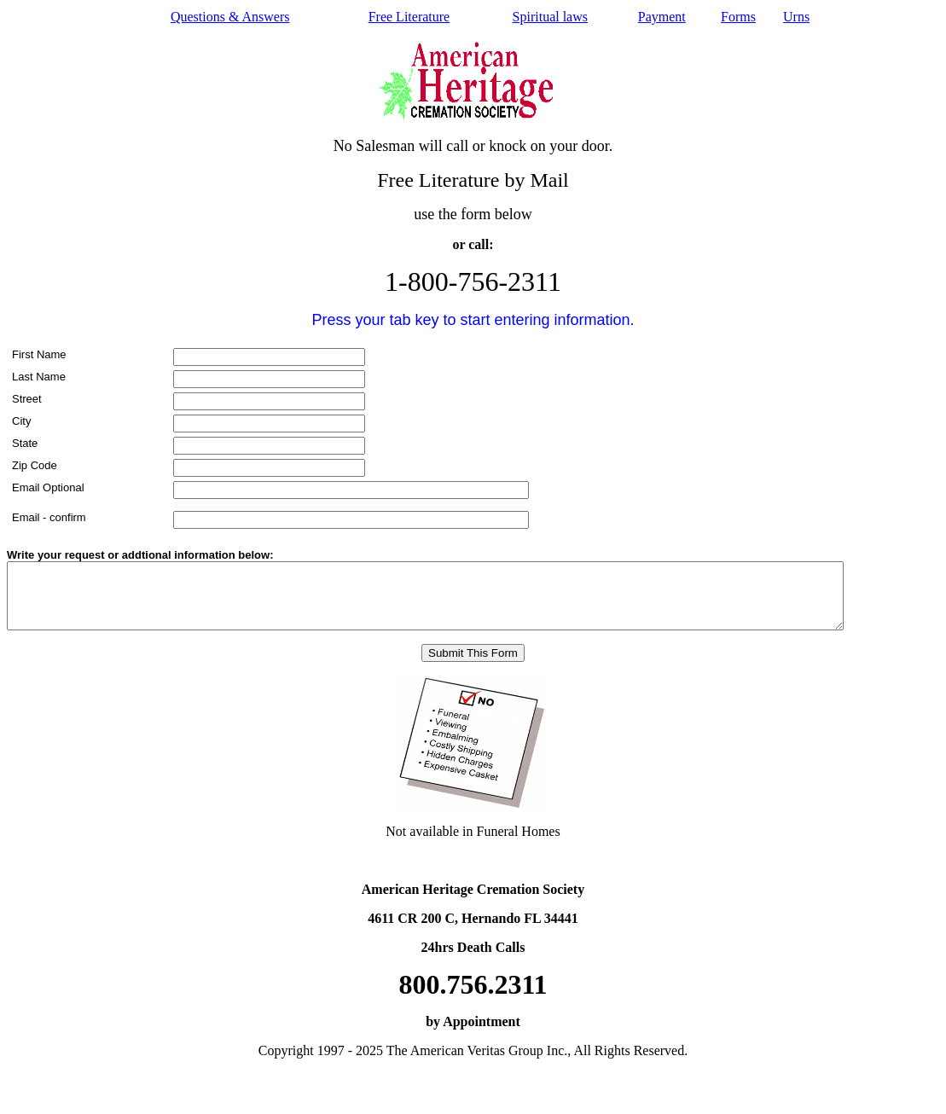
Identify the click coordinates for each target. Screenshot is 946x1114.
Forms (738, 16)
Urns (796, 16)
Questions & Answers (230, 16)
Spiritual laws (550, 16)
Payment (662, 16)
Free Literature (409, 16)
